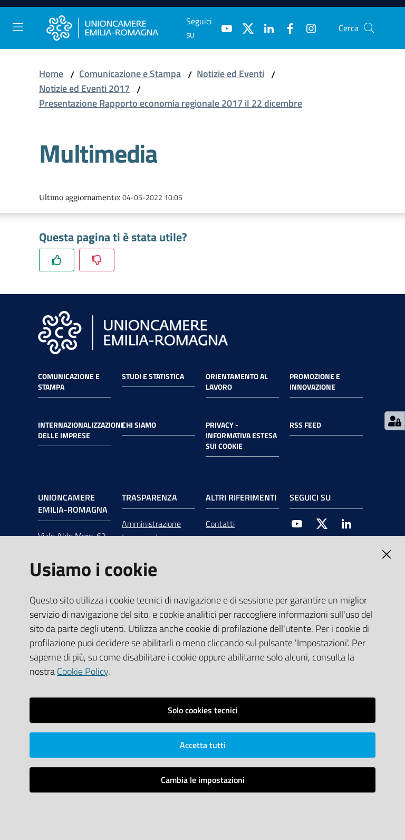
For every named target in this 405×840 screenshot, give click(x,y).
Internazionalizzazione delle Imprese (81, 430)
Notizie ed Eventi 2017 (84, 88)
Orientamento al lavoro (237, 381)
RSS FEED (305, 425)
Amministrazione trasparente (151, 530)
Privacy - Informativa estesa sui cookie (241, 435)
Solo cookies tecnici (203, 710)
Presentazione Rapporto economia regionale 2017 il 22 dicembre (170, 103)
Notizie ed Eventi (230, 74)
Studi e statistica (153, 376)
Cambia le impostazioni (203, 779)
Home (51, 74)
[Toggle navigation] (18, 27)
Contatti (220, 523)
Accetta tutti (203, 745)
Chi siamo (139, 425)
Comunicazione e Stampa (130, 74)
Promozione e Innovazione (315, 381)
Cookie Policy (82, 671)
